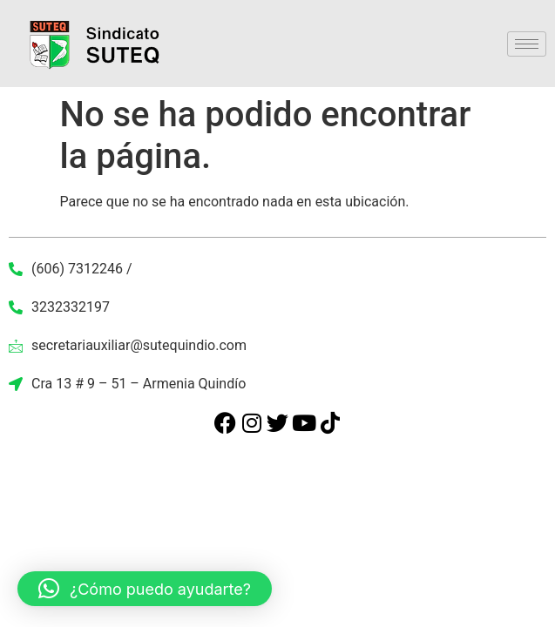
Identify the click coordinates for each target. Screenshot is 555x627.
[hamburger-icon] (526, 44)
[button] (144, 588)
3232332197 (59, 307)
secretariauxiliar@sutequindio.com (128, 345)
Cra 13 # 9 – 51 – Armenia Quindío (127, 383)
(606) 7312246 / (70, 268)
